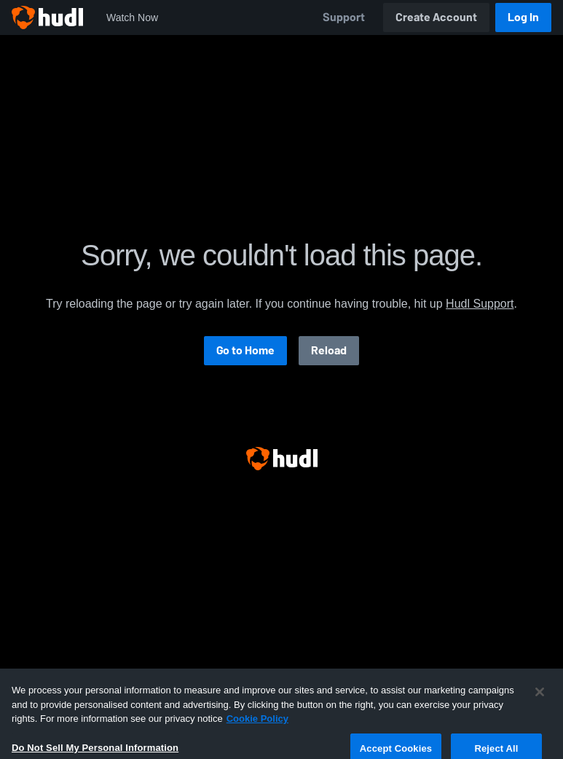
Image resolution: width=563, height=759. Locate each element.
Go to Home (245, 350)
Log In (523, 17)
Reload (329, 350)
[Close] (540, 708)
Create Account (436, 17)
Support (344, 17)
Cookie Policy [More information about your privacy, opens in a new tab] (257, 734)
